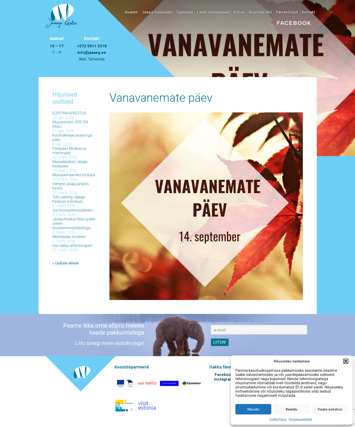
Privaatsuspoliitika (300, 419)
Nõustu (253, 409)
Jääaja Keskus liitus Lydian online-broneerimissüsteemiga (73, 223)
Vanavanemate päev (160, 97)
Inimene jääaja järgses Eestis (70, 186)
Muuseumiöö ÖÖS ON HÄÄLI (70, 124)
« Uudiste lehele (65, 263)
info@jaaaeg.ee (91, 52)
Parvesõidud (287, 12)
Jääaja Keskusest (157, 12)
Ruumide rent (260, 12)
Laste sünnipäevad (213, 12)
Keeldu (291, 409)
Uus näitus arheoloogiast (72, 245)
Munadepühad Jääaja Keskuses (69, 164)
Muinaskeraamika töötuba (73, 175)
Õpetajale (184, 12)
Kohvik (239, 12)
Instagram (223, 379)
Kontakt (308, 12)
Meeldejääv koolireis (69, 237)
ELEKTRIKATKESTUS (69, 113)
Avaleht (131, 12)
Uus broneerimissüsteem (72, 210)
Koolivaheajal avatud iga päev (72, 137)
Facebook (224, 374)
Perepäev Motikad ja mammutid (69, 150)
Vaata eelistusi (330, 409)
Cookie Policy (277, 419)
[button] (345, 361)
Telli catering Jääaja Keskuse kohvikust (68, 199)
